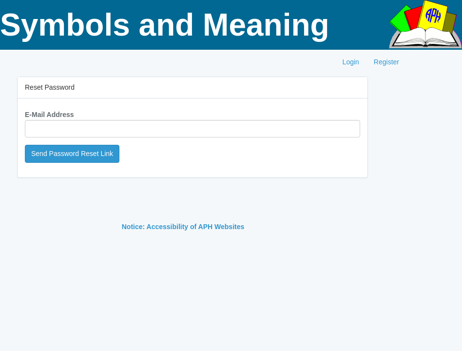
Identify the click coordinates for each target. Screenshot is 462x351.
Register (386, 62)
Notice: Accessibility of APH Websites (183, 227)
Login (351, 62)
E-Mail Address (49, 114)
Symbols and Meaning (164, 24)
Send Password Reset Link (72, 153)
